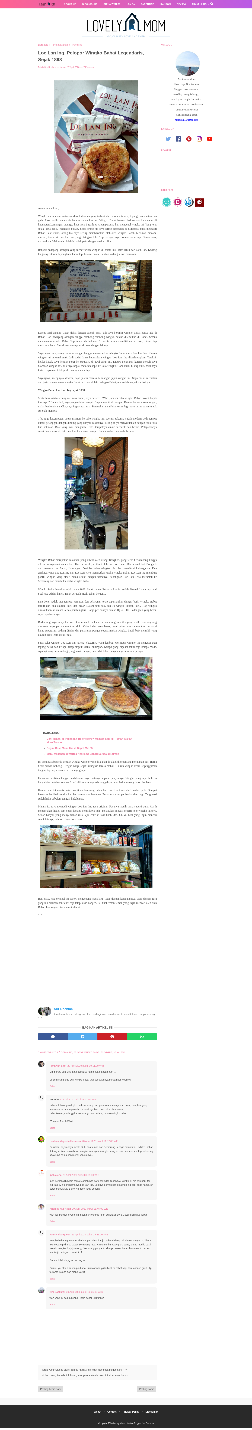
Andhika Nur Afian (60, 1210)
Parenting (148, 4)
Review (181, 4)
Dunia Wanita (112, 4)
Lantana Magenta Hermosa (65, 1142)
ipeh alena (56, 1176)
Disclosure (90, 4)
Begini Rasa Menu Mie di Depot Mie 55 (69, 749)
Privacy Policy (131, 1413)
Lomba (131, 4)
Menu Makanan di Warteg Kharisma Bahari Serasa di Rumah (83, 755)
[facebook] (53, 1038)
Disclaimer (152, 1413)
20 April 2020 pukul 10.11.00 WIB (85, 1067)
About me (70, 4)
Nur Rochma (50, 69)
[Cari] (212, 5)
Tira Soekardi (57, 1293)
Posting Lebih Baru (50, 1390)
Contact (111, 1413)
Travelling (199, 4)
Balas (52, 1088)
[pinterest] (112, 1038)
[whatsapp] (142, 1038)
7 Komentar (89, 69)
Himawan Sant (58, 1067)
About (96, 1413)
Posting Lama (146, 1390)
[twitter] (82, 1038)
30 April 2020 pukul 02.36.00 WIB (84, 1293)
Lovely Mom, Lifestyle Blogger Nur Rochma (133, 1425)
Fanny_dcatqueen (60, 1236)
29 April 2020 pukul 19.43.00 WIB (90, 1236)
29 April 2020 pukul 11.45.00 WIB (90, 1210)
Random (166, 4)
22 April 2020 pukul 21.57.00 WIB (78, 1101)
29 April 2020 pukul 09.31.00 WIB (81, 1176)
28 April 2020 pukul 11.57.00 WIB (100, 1142)
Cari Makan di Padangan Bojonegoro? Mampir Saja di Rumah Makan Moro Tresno (89, 742)
